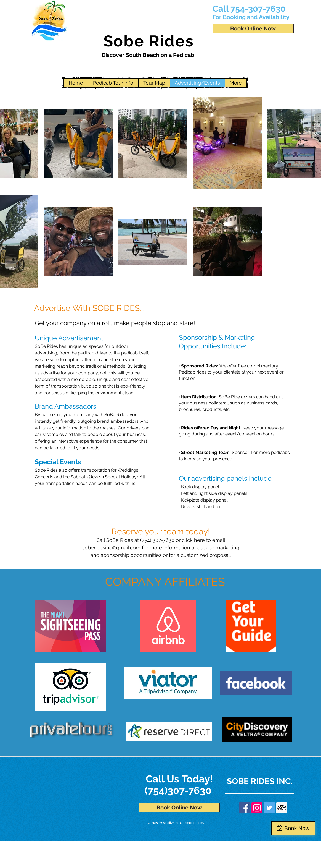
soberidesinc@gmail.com (111, 547)
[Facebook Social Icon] (244, 807)
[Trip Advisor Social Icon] (281, 807)
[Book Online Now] (253, 28)
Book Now (296, 828)
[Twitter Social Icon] (269, 807)
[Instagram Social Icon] (256, 807)
